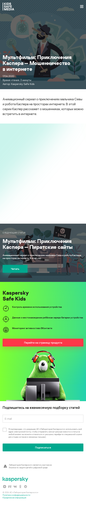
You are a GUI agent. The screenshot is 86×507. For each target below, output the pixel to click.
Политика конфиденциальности (16, 495)
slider (43, 170)
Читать (15, 268)
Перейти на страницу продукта (43, 342)
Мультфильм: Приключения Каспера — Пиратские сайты (38, 244)
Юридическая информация (14, 497)
